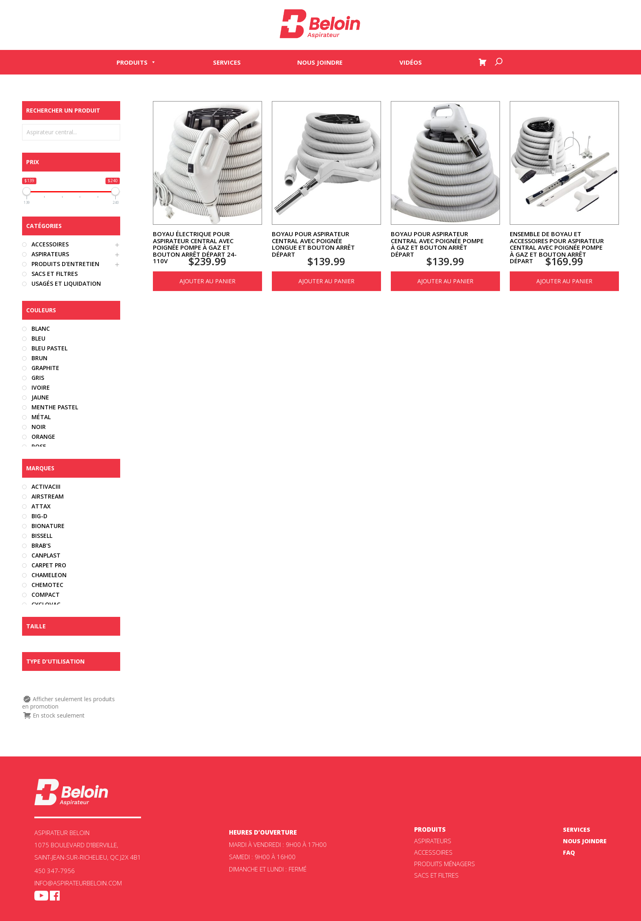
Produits (136, 62)
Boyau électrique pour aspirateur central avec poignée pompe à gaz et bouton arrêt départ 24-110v (195, 247)
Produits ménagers (444, 864)
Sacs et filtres (436, 875)
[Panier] (482, 62)
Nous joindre (320, 62)
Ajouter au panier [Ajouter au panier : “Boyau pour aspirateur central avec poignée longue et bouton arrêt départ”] (326, 281)
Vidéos (410, 62)
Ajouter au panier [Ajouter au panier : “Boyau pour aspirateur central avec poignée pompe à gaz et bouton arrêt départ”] (445, 281)
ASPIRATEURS (432, 841)
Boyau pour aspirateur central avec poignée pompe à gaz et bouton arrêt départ (437, 244)
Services (227, 62)
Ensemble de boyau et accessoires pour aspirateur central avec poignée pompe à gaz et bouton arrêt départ (557, 247)
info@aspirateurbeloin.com (78, 883)
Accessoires (433, 852)
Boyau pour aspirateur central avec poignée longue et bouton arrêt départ (313, 244)
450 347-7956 (54, 871)
